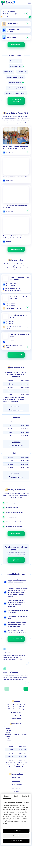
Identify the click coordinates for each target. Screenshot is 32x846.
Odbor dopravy (17, 503)
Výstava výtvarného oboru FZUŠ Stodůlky (19, 278)
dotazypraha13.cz (17, 718)
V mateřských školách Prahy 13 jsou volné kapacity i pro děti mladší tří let (15, 147)
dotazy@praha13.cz (17, 410)
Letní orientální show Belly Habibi (19, 336)
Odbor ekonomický (17, 507)
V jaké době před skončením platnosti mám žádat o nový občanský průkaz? (17, 624)
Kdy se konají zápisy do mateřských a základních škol (17, 632)
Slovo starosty (9, 12)
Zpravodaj (7, 652)
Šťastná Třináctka (10, 672)
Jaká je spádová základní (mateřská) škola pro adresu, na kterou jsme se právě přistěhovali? (18, 603)
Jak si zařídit (16, 788)
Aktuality (16, 791)
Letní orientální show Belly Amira (19, 316)
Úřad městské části (16, 784)
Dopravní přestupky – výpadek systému (15, 206)
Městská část (16, 777)
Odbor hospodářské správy (17, 512)
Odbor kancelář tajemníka (17, 526)
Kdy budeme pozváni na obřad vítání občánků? (18, 611)
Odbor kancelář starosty (17, 522)
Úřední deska (16, 781)
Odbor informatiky (17, 517)
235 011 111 (17, 716)
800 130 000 (17, 713)
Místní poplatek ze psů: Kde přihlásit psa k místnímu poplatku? (17, 582)
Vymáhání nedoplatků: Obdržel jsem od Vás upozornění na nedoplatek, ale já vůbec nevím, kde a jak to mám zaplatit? (18, 592)
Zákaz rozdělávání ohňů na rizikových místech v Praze (13, 237)
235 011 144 (16, 406)
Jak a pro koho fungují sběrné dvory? (17, 617)
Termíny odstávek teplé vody (15, 177)
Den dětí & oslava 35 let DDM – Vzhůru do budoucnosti (18, 298)
